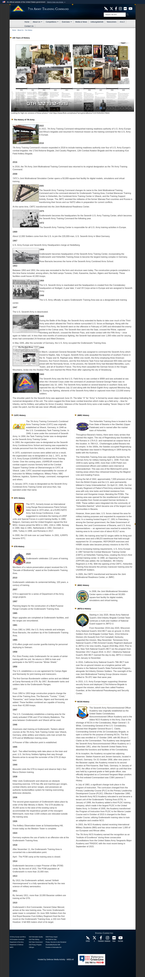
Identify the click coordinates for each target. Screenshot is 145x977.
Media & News (81, 22)
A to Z (122, 22)
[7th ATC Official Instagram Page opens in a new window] (120, 8)
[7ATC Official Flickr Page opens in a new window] (125, 8)
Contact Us (29, 26)
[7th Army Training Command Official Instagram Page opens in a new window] (107, 938)
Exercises (67, 22)
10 (127, 108)
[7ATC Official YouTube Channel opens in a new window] (130, 8)
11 (130, 108)
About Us (37, 22)
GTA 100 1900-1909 (49, 103)
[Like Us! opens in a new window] (116, 8)
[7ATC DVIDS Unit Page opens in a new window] (106, 8)
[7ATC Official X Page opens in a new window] (111, 8)
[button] (56, 2)
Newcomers (111, 22)
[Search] (115, 14)
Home (27, 22)
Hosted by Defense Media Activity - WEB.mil (56, 959)
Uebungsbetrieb (96, 22)
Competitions (52, 22)
